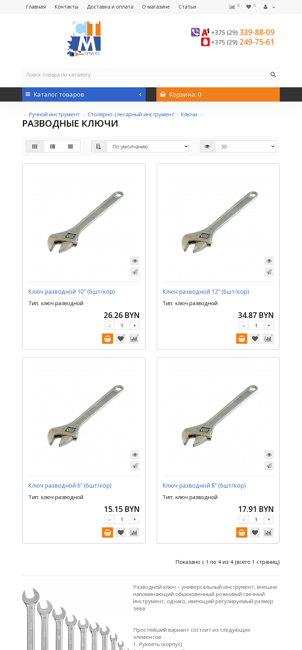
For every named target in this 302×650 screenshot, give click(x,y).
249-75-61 (242, 42)
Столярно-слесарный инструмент (131, 114)
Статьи (187, 6)
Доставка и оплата (110, 6)
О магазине (156, 6)
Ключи (190, 114)
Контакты (66, 6)
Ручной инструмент (55, 114)
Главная (36, 6)
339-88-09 (242, 32)
